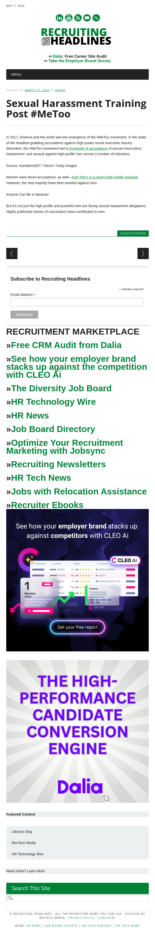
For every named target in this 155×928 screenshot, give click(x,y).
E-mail (87, 18)
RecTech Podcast (97, 926)
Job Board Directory (53, 429)
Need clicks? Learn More (25, 871)
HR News (30, 415)
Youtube (68, 17)
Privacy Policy (81, 918)
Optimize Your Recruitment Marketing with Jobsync (64, 447)
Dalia (57, 56)
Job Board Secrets (61, 926)
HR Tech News (41, 477)
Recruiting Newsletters (58, 464)
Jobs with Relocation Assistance (79, 491)
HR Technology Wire (53, 402)
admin (60, 90)
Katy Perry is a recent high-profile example (105, 177)
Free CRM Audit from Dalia (66, 345)
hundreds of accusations (88, 148)
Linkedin (59, 17)
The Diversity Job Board (61, 388)
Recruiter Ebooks (47, 505)
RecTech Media (24, 843)
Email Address (23, 294)
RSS (78, 17)
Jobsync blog (22, 832)
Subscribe (107, 918)
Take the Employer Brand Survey (79, 61)
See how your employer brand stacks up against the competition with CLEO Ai (76, 367)
